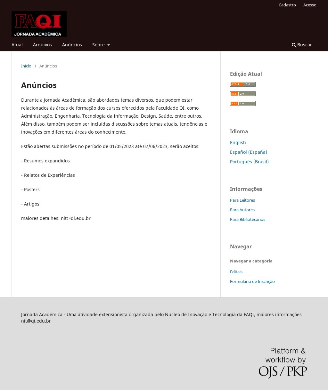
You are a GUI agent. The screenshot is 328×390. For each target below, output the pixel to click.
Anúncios (72, 45)
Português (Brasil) (249, 162)
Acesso (309, 5)
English (238, 142)
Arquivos (42, 45)
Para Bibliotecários (247, 219)
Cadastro (287, 5)
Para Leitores (242, 200)
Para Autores (242, 210)
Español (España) (248, 152)
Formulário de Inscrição (252, 281)
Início (26, 66)
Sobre (99, 45)
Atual (17, 45)
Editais (236, 272)
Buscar (302, 45)
